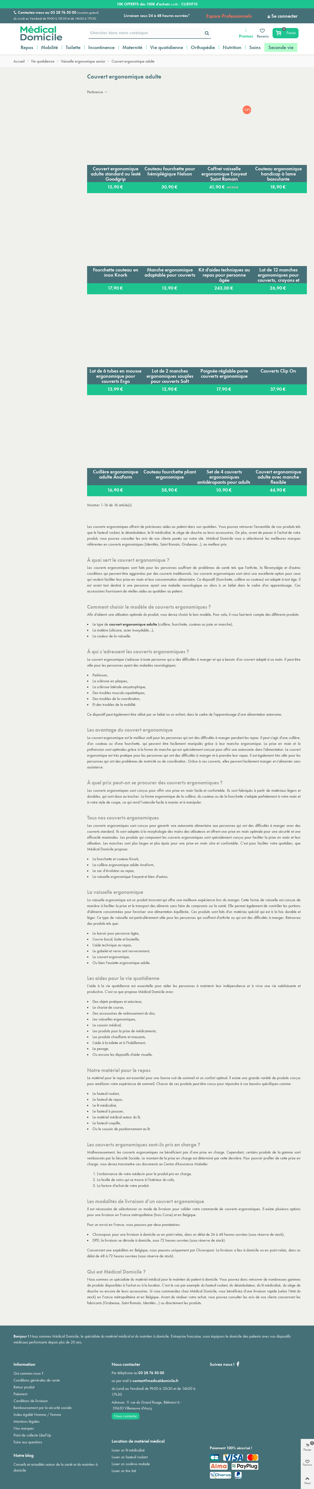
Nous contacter (125, 1416)
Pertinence (97, 91)
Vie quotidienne (166, 47)
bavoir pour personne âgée (118, 933)
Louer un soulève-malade (131, 1463)
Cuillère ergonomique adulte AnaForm (115, 474)
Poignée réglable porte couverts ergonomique (224, 373)
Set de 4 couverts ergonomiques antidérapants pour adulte (224, 477)
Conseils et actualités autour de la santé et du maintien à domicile (55, 1467)
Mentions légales (26, 1421)
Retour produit (23, 1387)
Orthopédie (203, 47)
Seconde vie (280, 47)
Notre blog (23, 1455)
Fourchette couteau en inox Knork (115, 272)
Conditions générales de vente (36, 1380)
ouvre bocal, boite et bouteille (116, 939)
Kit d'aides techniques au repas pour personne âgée (224, 275)
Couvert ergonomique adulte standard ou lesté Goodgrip (116, 173)
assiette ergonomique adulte (128, 962)
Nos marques (23, 1428)
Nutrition (232, 47)
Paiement (20, 1393)
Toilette (73, 47)
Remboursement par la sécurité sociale (42, 1407)
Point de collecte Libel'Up (32, 1435)
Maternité (132, 47)
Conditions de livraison (30, 1400)
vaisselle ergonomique (109, 899)
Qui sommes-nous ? (28, 1373)
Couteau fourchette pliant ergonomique (170, 474)
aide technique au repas (112, 945)
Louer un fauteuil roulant (129, 1457)
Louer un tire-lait (124, 1470)
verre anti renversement (131, 950)
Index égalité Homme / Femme (37, 1414)
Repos (27, 47)
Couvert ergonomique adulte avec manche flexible (278, 477)
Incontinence (101, 47)
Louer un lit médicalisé (128, 1450)
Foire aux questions (27, 1442)
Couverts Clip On (278, 371)
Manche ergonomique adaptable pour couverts (169, 272)
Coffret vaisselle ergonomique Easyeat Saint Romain (224, 173)
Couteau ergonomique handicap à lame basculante (278, 173)
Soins (255, 47)
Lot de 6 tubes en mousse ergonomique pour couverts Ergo (116, 376)
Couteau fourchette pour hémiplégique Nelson (169, 171)
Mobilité (49, 47)
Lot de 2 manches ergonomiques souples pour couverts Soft (169, 376)
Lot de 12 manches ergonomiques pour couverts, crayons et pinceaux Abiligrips (278, 275)
